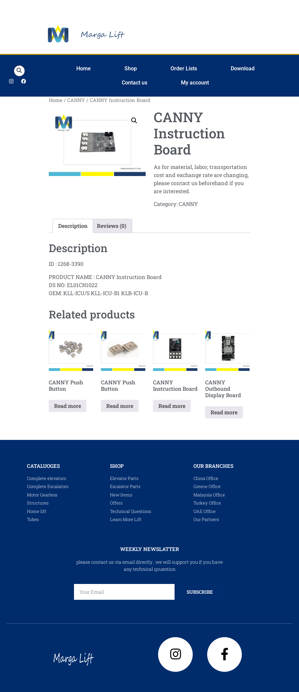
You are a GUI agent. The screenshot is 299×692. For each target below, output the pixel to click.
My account (195, 82)
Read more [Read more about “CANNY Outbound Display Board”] (224, 412)
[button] (19, 70)
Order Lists (184, 68)
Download (243, 68)
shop (117, 465)
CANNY (76, 100)
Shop (130, 68)
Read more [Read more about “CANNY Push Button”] (67, 405)
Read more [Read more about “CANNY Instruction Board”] (171, 405)
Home (83, 68)
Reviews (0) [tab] (111, 225)
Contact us (134, 82)
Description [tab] (72, 225)
